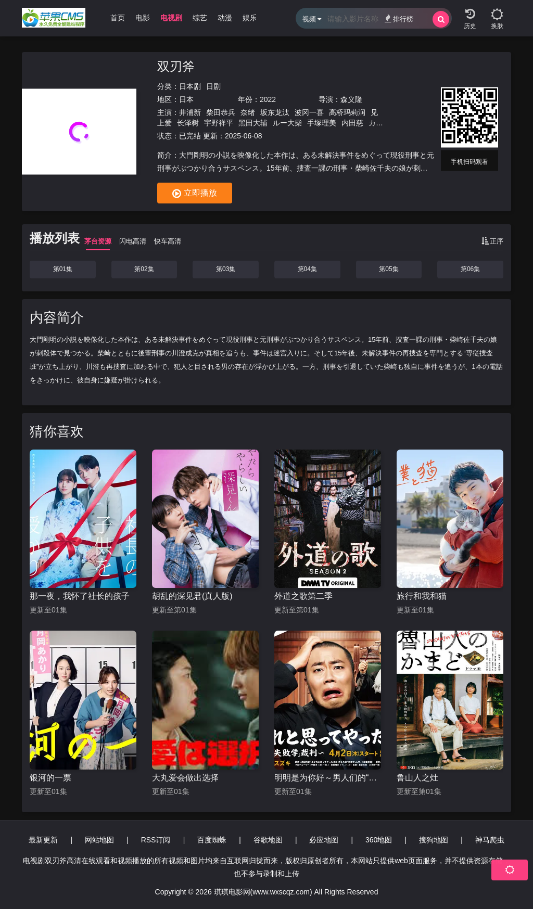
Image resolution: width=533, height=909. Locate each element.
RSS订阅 (156, 840)
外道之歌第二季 (303, 596)
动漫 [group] (225, 18)
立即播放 (194, 193)
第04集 (307, 269)
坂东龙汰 (274, 112)
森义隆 (351, 99)
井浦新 (190, 112)
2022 (268, 99)
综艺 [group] (200, 18)
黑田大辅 (253, 123)
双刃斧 (176, 66)
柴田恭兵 (220, 112)
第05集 (388, 269)
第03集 (225, 269)
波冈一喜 (309, 112)
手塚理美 (321, 123)
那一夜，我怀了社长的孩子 (80, 596)
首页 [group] (117, 18)
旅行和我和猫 (422, 596)
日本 (186, 99)
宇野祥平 (218, 123)
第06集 (470, 269)
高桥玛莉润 (347, 112)
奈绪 (247, 112)
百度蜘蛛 (211, 840)
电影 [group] (142, 18)
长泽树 (188, 123)
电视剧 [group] (171, 18)
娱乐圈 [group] (253, 18)
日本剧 (190, 86)
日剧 (213, 86)
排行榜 (399, 18)
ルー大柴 (287, 123)
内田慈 (352, 123)
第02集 (144, 269)
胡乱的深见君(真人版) (192, 596)
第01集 (62, 269)
